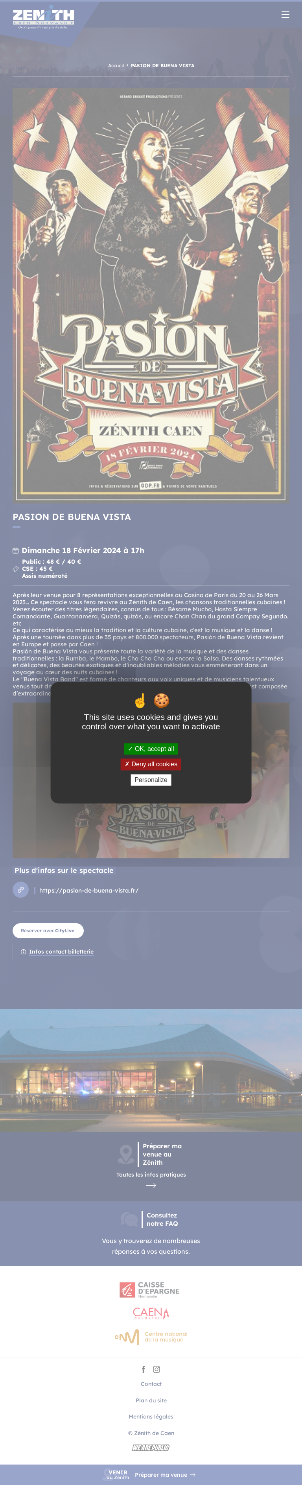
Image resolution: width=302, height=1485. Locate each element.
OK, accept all (151, 749)
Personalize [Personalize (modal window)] (151, 780)
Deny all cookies (151, 764)
